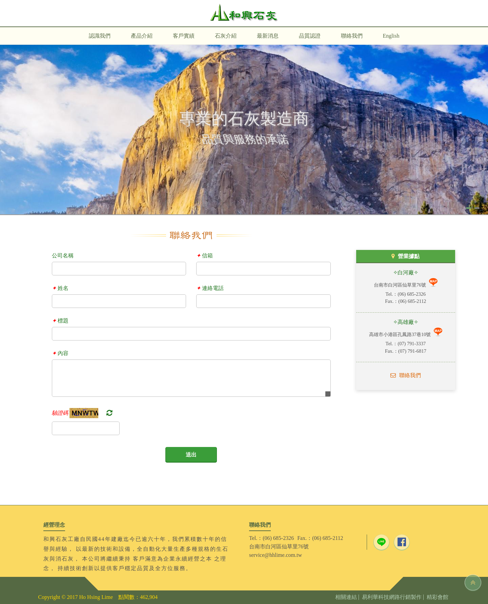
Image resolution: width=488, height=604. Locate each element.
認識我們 (99, 36)
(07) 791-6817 (412, 351)
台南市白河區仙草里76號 (400, 285)
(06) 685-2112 (412, 301)
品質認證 (310, 36)
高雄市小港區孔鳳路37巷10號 (400, 334)
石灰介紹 (226, 36)
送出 (191, 454)
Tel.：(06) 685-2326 (271, 538)
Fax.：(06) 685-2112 (320, 538)
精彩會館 (437, 597)
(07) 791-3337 (412, 343)
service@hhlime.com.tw (275, 555)
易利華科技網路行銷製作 (392, 597)
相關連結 (346, 597)
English (391, 36)
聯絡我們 (352, 36)
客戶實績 (184, 36)
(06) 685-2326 (412, 294)
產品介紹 (141, 36)
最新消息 (268, 36)
